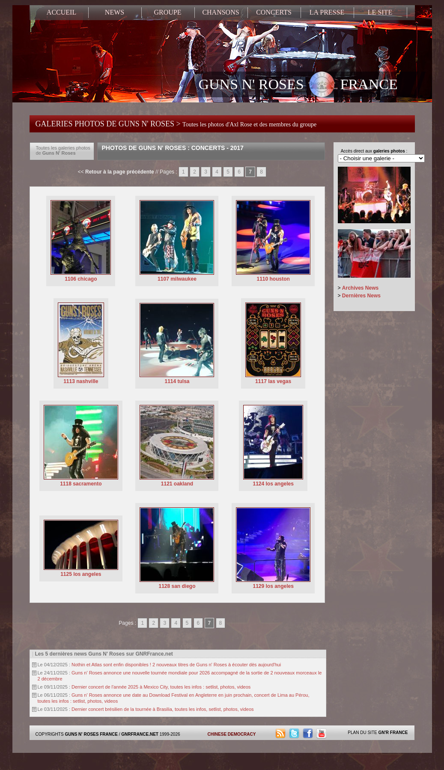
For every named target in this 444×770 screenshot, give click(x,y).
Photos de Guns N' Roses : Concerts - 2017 (173, 147)
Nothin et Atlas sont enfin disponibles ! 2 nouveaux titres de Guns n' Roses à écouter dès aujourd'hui (176, 664)
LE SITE (380, 12)
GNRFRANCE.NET (139, 734)
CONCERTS (274, 12)
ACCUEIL (61, 12)
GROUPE (167, 12)
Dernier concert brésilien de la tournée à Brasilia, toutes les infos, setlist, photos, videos (163, 709)
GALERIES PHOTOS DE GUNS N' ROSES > (176, 124)
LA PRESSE (327, 12)
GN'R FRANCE (393, 732)
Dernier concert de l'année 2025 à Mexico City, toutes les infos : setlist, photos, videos (161, 686)
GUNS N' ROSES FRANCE (298, 85)
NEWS (114, 12)
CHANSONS (220, 12)
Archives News (360, 288)
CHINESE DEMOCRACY (232, 734)
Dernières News (361, 296)
